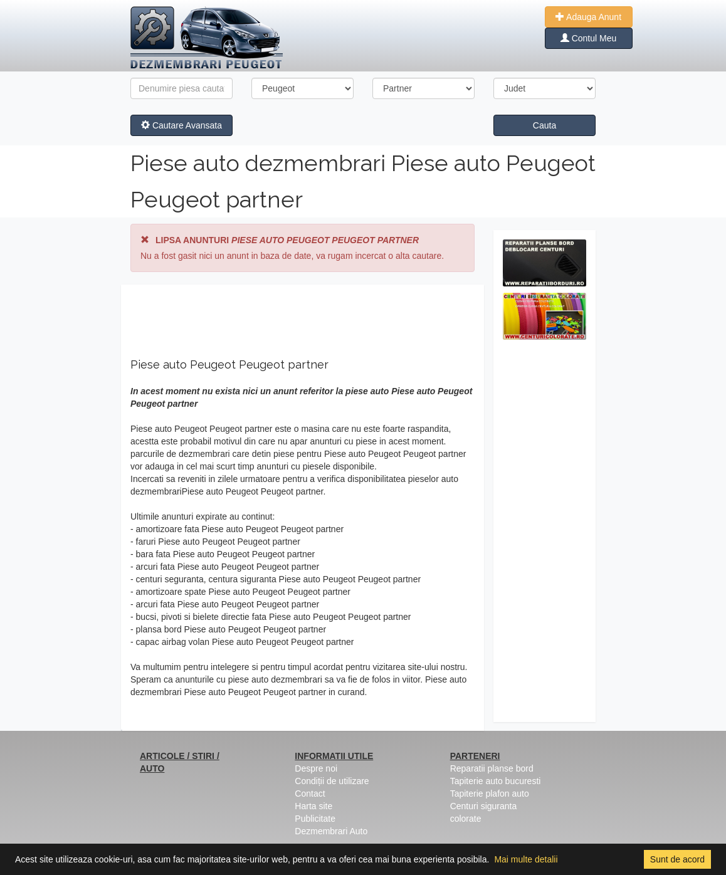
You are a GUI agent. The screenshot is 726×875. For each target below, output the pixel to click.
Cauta (544, 125)
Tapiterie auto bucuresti (495, 781)
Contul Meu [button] (588, 38)
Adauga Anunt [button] (588, 17)
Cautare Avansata (181, 125)
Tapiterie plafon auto (489, 794)
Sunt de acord (677, 859)
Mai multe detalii (525, 859)
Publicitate (315, 819)
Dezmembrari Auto (331, 831)
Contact (310, 794)
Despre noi (316, 768)
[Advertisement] (544, 534)
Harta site (313, 806)
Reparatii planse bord (492, 768)
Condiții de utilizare (332, 781)
